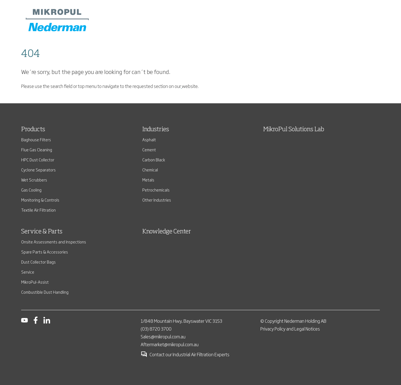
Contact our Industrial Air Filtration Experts (185, 354)
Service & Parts (41, 232)
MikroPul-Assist (35, 282)
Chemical (150, 170)
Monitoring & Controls (40, 200)
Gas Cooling (31, 190)
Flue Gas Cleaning (36, 149)
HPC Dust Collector (37, 159)
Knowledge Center (166, 232)
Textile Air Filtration (38, 210)
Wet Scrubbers (34, 180)
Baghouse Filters (36, 139)
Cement (149, 149)
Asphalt (149, 139)
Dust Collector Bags (38, 262)
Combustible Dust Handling (45, 292)
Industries (155, 129)
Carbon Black (153, 159)
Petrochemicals (156, 190)
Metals (148, 180)
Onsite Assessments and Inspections (53, 242)
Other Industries (156, 200)
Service (27, 272)
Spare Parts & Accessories (44, 252)
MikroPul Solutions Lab (293, 129)
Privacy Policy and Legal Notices (290, 328)
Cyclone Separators (38, 170)
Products (33, 129)
